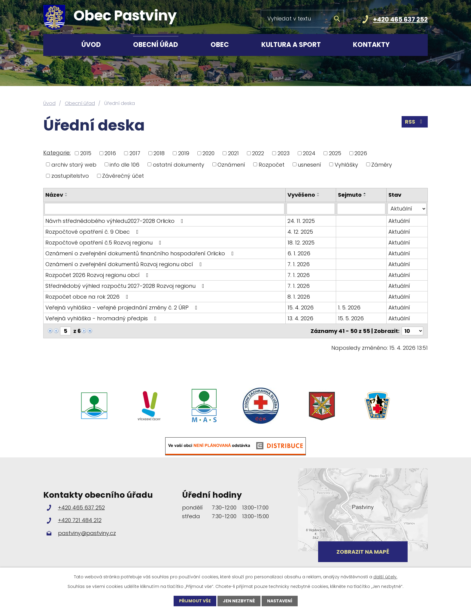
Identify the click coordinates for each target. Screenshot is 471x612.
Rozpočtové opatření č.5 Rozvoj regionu (104, 242)
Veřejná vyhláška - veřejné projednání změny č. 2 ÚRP (122, 307)
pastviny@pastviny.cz (87, 533)
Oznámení (231, 164)
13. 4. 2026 (300, 318)
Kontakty (371, 44)
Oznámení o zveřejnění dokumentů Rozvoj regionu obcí (124, 264)
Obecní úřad (155, 44)
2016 (110, 153)
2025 (335, 153)
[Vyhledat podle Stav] (407, 208)
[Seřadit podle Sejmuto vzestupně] (365, 193)
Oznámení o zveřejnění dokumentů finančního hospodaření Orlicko (140, 253)
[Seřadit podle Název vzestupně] (66, 193)
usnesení (309, 164)
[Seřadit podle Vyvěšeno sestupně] (318, 196)
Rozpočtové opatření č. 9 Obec (93, 231)
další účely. (385, 577)
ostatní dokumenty (178, 164)
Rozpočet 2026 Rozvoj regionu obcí (98, 275)
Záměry (381, 164)
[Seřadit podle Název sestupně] (66, 196)
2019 (183, 153)
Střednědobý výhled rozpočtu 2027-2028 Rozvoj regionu (126, 286)
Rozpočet (271, 164)
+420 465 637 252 (400, 19)
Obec (220, 44)
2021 (233, 153)
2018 (159, 153)
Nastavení (279, 601)
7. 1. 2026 (298, 264)
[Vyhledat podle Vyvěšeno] (311, 208)
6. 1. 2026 (298, 253)
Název (54, 194)
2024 (309, 153)
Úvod (91, 44)
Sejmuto (350, 194)
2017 (134, 153)
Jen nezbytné (239, 601)
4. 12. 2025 (300, 231)
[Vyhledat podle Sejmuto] (361, 208)
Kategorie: (57, 152)
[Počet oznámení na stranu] (412, 331)
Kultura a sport (291, 44)
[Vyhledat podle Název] (164, 208)
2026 (360, 153)
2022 (258, 153)
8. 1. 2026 (298, 296)
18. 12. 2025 (301, 242)
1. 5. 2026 (349, 307)
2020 (208, 153)
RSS (415, 121)
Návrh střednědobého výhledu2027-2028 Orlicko (115, 221)
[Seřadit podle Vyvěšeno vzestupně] (318, 193)
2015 (85, 153)
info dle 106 (124, 164)
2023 (284, 153)
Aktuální (399, 221)
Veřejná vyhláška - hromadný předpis (102, 318)
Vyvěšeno (301, 194)
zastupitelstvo (70, 176)
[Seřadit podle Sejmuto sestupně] (365, 196)
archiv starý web (73, 164)
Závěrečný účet (123, 176)
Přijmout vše (195, 601)
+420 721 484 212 (80, 520)
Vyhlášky (346, 164)
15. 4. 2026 (300, 307)
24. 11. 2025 (301, 221)
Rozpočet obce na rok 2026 (88, 296)
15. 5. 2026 (351, 318)
